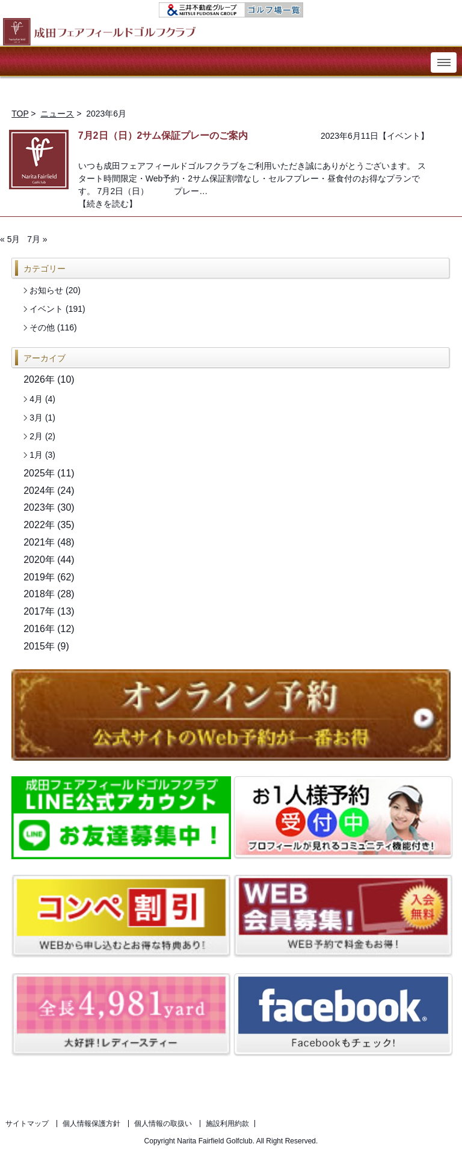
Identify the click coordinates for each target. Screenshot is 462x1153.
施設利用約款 (227, 1123)
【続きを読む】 (107, 203)
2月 (36, 436)
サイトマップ (27, 1123)
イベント (403, 136)
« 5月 (10, 239)
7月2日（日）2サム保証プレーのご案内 (163, 135)
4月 (36, 399)
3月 (36, 417)
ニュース (57, 113)
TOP (19, 113)
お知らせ (46, 290)
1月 (36, 455)
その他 (42, 327)
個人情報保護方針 (91, 1123)
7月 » (37, 239)
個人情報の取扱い (163, 1123)
